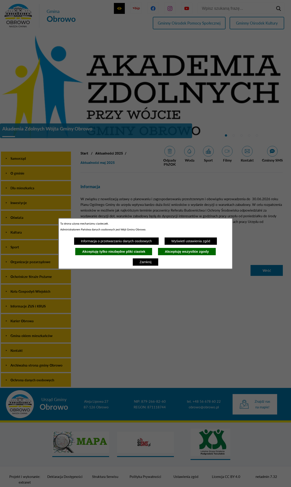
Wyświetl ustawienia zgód (190, 241)
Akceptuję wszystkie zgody (187, 251)
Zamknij (146, 262)
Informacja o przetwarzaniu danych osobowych (116, 241)
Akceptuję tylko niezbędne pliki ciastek (113, 251)
